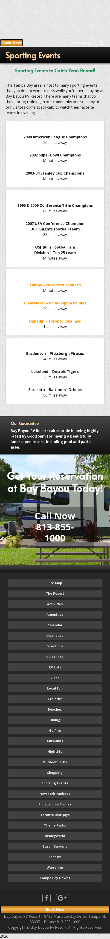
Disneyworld (55, 836)
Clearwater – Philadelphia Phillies (55, 303)
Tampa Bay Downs (55, 878)
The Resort (55, 593)
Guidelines (55, 656)
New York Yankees (55, 793)
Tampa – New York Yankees (55, 284)
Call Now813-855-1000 (55, 526)
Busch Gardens (55, 846)
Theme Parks (55, 825)
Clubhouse (55, 635)
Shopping (55, 772)
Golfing (55, 730)
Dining (55, 720)
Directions (55, 646)
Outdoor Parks (55, 762)
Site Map (55, 583)
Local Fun (55, 688)
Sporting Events (55, 783)
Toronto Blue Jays (55, 815)
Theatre (55, 857)
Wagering (55, 867)
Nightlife (54, 751)
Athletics (55, 699)
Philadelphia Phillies (54, 804)
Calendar (55, 625)
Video (55, 678)
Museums (55, 741)
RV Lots (55, 667)
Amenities (55, 614)
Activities (55, 604)
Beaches (55, 709)
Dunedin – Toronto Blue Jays (55, 321)
